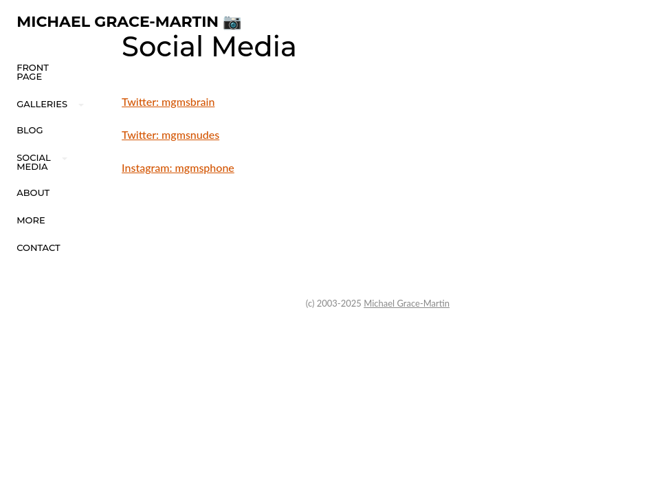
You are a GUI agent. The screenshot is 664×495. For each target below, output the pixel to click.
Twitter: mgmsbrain (168, 101)
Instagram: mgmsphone (178, 167)
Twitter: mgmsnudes (170, 134)
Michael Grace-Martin (407, 303)
